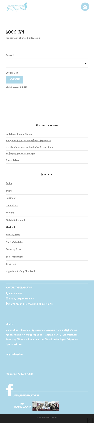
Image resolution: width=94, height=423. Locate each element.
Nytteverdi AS (51, 417)
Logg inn (14, 79)
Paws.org (11, 339)
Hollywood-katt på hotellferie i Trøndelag (28, 140)
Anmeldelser (12, 160)
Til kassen (11, 264)
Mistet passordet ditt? (16, 87)
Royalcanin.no (36, 339)
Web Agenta (41, 417)
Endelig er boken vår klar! (19, 134)
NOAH (21, 339)
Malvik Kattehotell (15, 220)
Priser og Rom (13, 249)
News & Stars (13, 234)
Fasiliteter (11, 198)
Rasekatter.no (52, 334)
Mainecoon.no (13, 334)
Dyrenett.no (12, 330)
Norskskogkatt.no (33, 334)
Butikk (9, 190)
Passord (15, 55)
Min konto (11, 227)
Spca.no (50, 330)
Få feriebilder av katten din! (20, 153)
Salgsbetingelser (14, 256)
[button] (85, 7)
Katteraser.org (69, 334)
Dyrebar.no (37, 330)
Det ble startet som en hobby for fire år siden (29, 147)
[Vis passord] (85, 63)
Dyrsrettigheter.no (67, 330)
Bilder (9, 183)
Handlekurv (12, 205)
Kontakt (10, 212)
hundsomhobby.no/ (57, 339)
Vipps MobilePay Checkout (20, 271)
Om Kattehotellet (14, 242)
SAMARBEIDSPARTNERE (26, 395)
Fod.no (25, 330)
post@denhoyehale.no (21, 298)
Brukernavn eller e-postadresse (28, 38)
